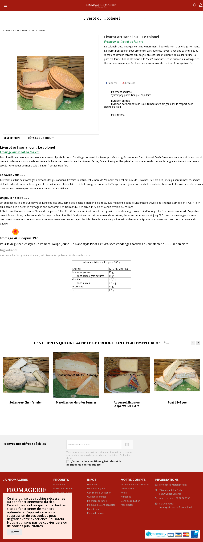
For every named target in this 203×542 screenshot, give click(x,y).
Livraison (92, 484)
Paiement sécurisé (97, 500)
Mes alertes (127, 504)
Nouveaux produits (63, 488)
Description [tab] (11, 138)
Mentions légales (96, 488)
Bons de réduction (130, 500)
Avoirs (124, 492)
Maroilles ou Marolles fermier (76, 402)
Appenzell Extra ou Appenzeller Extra (127, 404)
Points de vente (95, 513)
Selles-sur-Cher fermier (25, 402)
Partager (111, 82)
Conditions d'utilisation (99, 492)
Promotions (59, 484)
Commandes (127, 488)
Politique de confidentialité (101, 504)
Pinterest (129, 82)
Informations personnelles (135, 484)
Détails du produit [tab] (41, 138)
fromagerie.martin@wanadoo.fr (176, 507)
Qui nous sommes (96, 496)
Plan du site (93, 509)
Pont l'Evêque (177, 402)
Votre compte (133, 479)
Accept (15, 532)
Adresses (126, 496)
